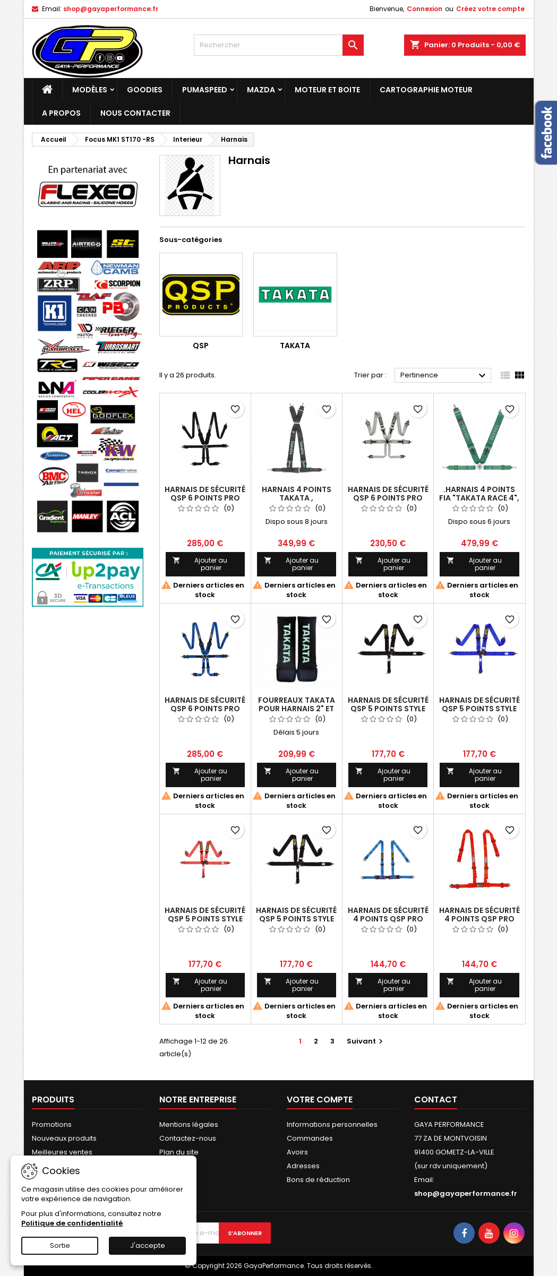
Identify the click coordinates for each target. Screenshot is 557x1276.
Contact (435, 1099)
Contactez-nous (187, 1138)
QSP (201, 345)
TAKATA (295, 345)
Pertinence (444, 375)
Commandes (310, 1138)
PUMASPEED (204, 89)
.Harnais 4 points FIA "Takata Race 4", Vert (479, 498)
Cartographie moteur (426, 89)
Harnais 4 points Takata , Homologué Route (296, 498)
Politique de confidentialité (72, 1223)
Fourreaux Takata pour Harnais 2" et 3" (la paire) (296, 708)
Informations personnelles (332, 1124)
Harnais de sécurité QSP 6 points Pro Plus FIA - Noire (205, 498)
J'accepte (147, 1245)
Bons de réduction (318, 1180)
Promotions (52, 1124)
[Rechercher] (279, 45)
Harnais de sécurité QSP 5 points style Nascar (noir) (388, 708)
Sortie (60, 1245)
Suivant (366, 1041)
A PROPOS (61, 113)
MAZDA (261, 89)
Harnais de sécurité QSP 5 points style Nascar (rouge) (205, 919)
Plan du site (179, 1152)
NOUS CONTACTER (135, 113)
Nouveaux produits (64, 1138)
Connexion (424, 8)
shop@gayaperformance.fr (110, 8)
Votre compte (320, 1099)
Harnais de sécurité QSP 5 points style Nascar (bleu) (479, 708)
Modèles (89, 89)
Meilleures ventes (62, 1152)
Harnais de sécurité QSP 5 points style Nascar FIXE (296, 919)
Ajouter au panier (200, 564)
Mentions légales (188, 1124)
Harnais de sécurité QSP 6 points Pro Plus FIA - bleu (205, 708)
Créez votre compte (490, 8)
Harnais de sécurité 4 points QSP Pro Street (388, 919)
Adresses (303, 1166)
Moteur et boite (327, 89)
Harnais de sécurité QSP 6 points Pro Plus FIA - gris (388, 498)
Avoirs (297, 1152)
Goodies (144, 89)
